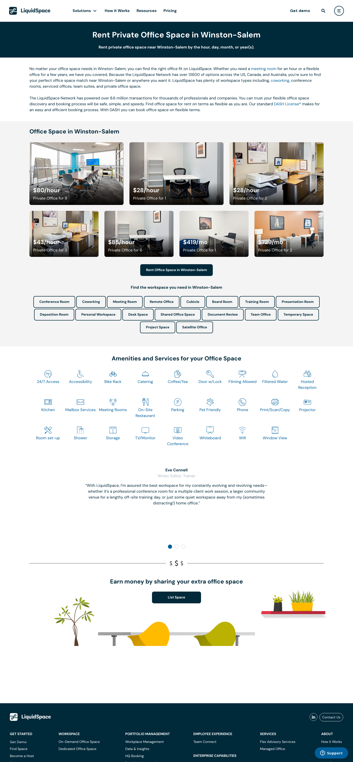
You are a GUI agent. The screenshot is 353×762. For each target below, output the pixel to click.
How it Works (117, 10)
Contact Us (331, 717)
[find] (323, 11)
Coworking (91, 302)
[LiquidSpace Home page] (29, 11)
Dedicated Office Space (78, 749)
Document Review (223, 314)
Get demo (300, 10)
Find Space (18, 749)
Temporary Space (298, 314)
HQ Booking (134, 756)
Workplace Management (144, 742)
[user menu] (339, 11)
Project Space (157, 327)
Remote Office (162, 302)
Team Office (261, 314)
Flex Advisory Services (277, 742)
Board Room (222, 302)
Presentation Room (298, 302)
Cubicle (192, 302)
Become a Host (22, 756)
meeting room (264, 68)
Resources (147, 10)
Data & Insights (137, 749)
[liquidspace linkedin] (313, 717)
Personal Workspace (98, 314)
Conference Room (54, 302)
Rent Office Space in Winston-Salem (176, 270)
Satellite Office (194, 327)
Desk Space (138, 314)
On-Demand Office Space (79, 742)
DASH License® (287, 104)
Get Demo (18, 742)
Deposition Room (54, 314)
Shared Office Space (178, 314)
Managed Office (272, 749)
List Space (176, 597)
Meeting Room (125, 302)
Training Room (257, 302)
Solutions (82, 10)
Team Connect (204, 742)
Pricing (170, 10)
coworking (280, 80)
